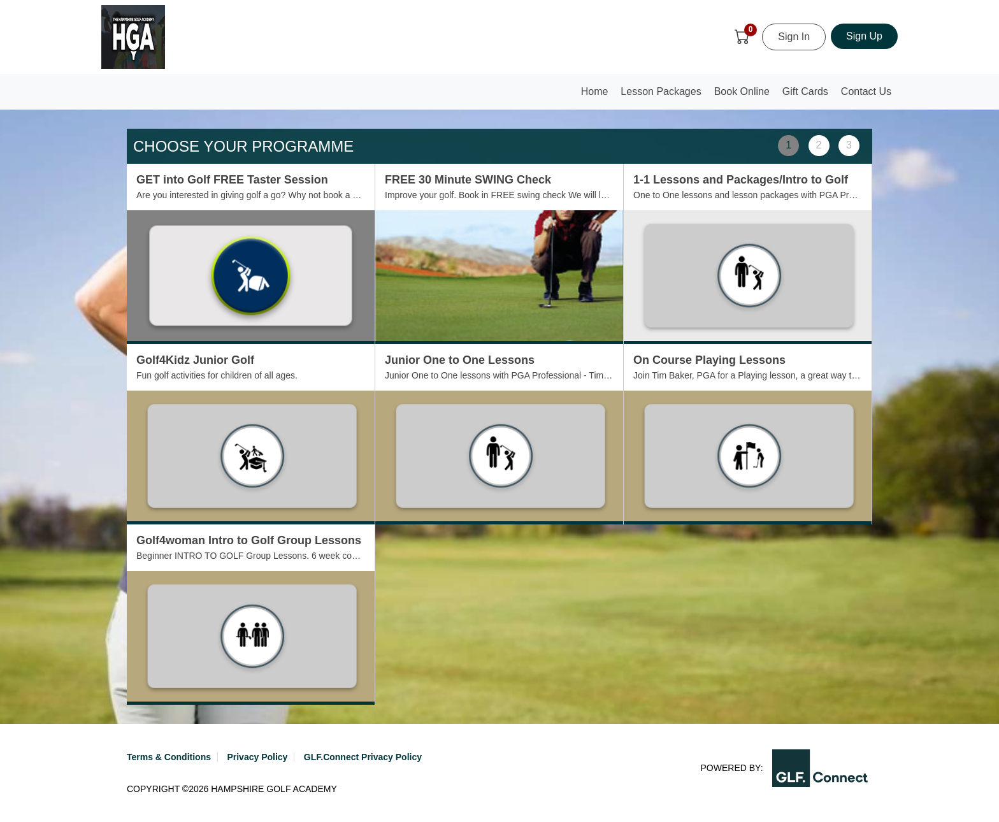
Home (597, 95)
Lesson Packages (661, 91)
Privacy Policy (257, 757)
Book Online (742, 91)
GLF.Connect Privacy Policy (363, 757)
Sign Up (864, 36)
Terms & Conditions (169, 757)
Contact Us (866, 91)
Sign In (794, 36)
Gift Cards (805, 91)
